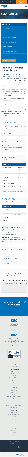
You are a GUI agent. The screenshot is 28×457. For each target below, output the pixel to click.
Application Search (14, 417)
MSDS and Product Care (14, 414)
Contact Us (14, 311)
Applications (14, 390)
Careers (14, 432)
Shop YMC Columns (21, 2)
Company (14, 419)
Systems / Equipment (14, 362)
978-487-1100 (14, 329)
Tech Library (14, 412)
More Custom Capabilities (14, 366)
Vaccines (14, 401)
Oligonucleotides (14, 392)
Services (14, 380)
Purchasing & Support (14, 378)
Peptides (14, 394)
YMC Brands (14, 371)
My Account (3, 2)
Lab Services (14, 383)
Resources (14, 410)
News (14, 426)
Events (14, 428)
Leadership (14, 424)
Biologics (14, 399)
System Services (14, 385)
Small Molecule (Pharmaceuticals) (14, 405)
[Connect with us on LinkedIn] (18, 447)
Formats (14, 375)
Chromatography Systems (14, 364)
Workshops (14, 387)
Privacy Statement (14, 451)
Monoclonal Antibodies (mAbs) (14, 396)
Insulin (14, 403)
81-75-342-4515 (14, 345)
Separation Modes (14, 373)
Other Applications (14, 407)
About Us (14, 422)
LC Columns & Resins (14, 369)
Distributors (14, 430)
